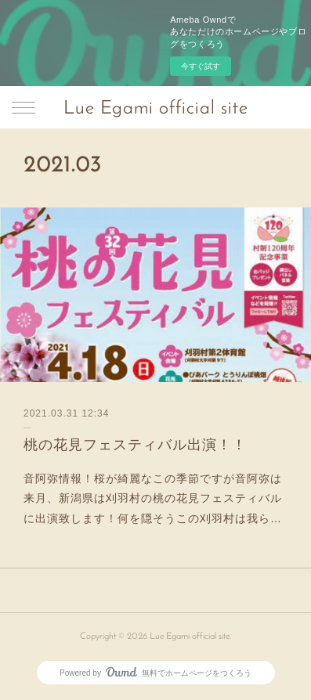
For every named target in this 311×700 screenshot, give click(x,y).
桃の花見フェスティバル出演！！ (135, 445)
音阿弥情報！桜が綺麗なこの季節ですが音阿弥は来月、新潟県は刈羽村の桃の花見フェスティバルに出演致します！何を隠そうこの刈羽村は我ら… (153, 498)
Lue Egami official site (155, 108)
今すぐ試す (200, 66)
